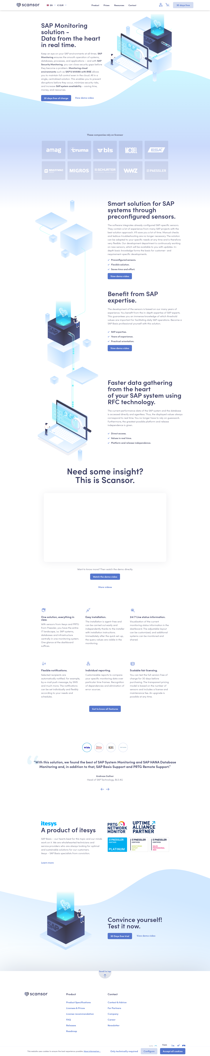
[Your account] (161, 5)
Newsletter (113, 1025)
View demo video (84, 97)
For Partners (114, 1008)
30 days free (183, 5)
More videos (105, 587)
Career (111, 1019)
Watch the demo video (105, 576)
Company (113, 1013)
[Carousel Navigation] (105, 790)
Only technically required (124, 1051)
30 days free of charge (56, 98)
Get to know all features (105, 708)
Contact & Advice (117, 1002)
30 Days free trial (119, 936)
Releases (71, 1025)
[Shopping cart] (168, 5)
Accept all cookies (173, 1051)
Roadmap (71, 1031)
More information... (92, 1051)
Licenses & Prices (75, 1008)
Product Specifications (78, 1002)
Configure (149, 1051)
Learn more (47, 862)
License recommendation (80, 1013)
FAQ (68, 1019)
